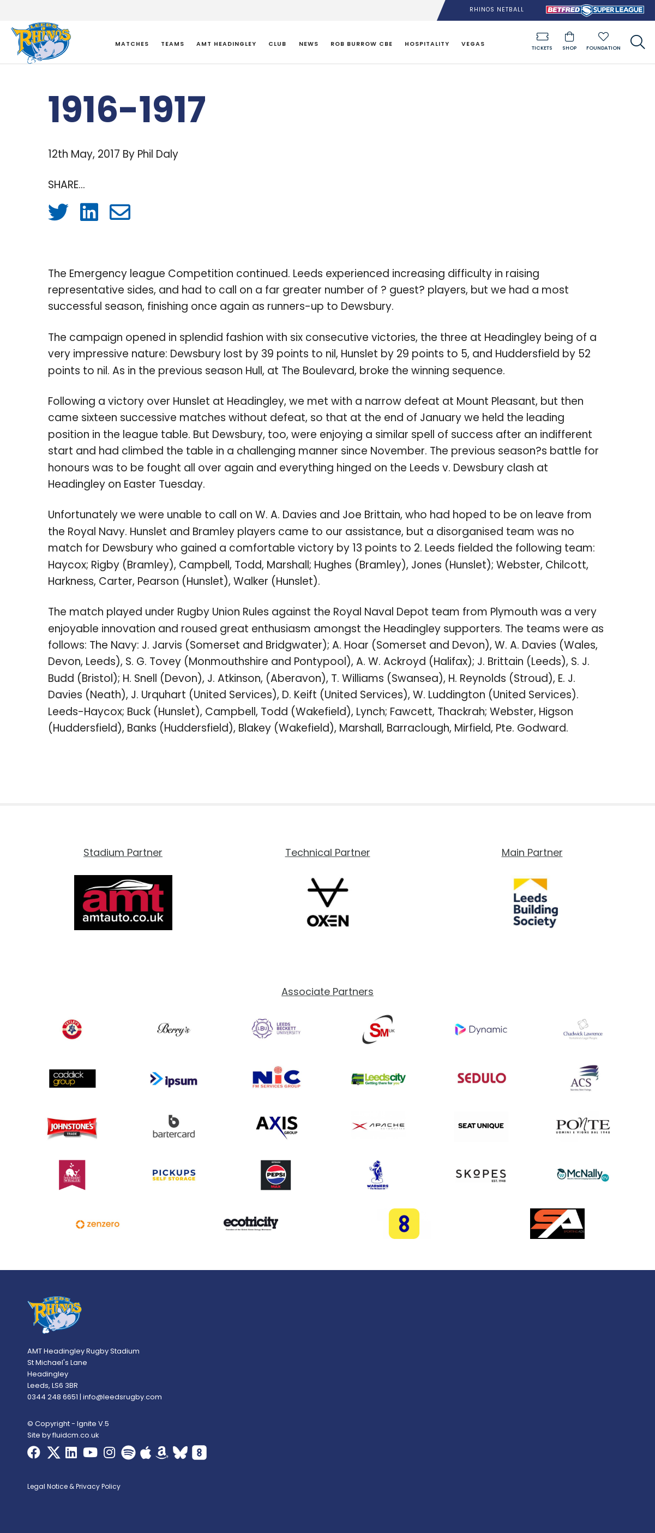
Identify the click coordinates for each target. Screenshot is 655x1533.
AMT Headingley (226, 44)
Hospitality (427, 44)
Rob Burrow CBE (361, 44)
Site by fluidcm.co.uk (63, 1435)
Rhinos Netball (497, 9)
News (309, 44)
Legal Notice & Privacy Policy (74, 1487)
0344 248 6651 (52, 1397)
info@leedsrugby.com (122, 1397)
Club (277, 44)
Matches (132, 44)
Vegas (473, 44)
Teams (172, 44)
